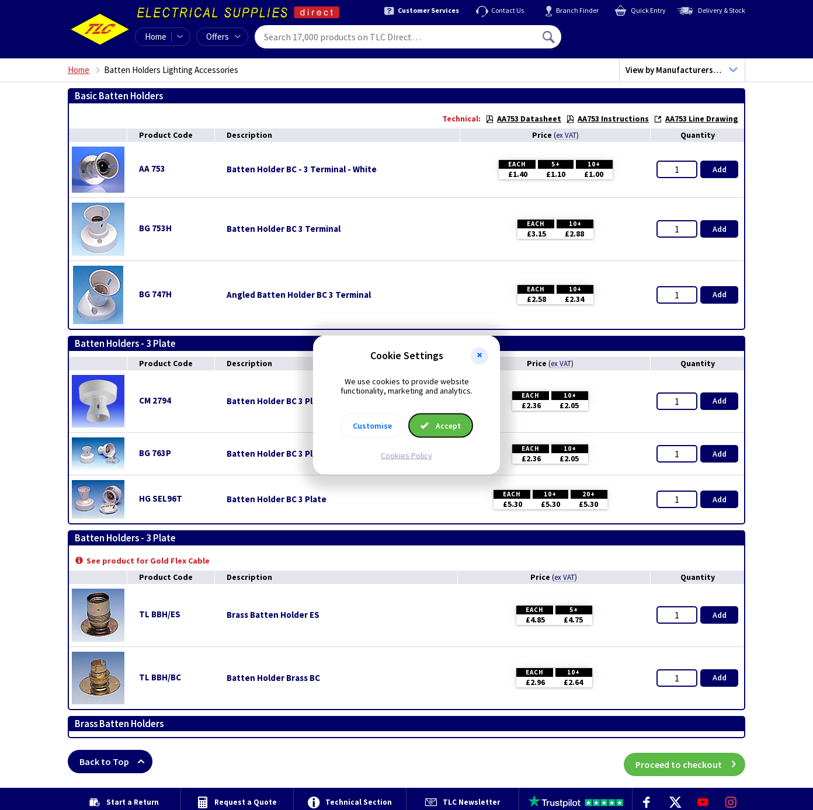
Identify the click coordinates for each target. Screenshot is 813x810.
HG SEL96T (160, 498)
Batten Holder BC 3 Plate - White (292, 401)
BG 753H (155, 228)
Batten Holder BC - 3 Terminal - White (302, 169)
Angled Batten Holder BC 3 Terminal (299, 295)
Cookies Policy (406, 455)
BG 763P (155, 452)
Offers (223, 36)
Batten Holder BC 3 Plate (276, 454)
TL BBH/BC (160, 677)
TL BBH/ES (159, 614)
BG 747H (155, 294)
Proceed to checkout (690, 761)
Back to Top (115, 761)
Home (155, 36)
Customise (372, 425)
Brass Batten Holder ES (273, 615)
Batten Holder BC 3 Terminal (284, 229)
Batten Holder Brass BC (273, 678)
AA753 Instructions (607, 118)
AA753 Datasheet (523, 118)
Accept (441, 425)
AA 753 (152, 168)
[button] (479, 355)
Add (720, 169)
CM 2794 (155, 400)
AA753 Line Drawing (696, 118)
